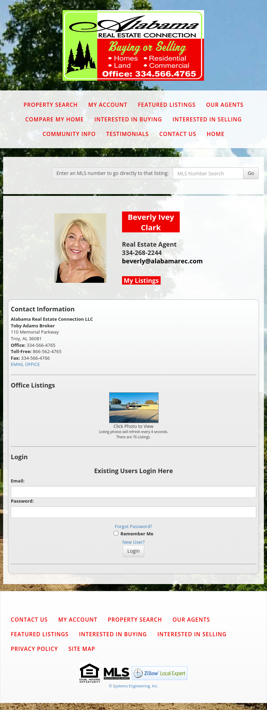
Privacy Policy (34, 649)
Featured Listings (166, 105)
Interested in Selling (207, 119)
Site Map (81, 649)
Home (216, 134)
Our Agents (225, 105)
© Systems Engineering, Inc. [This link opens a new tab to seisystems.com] (133, 685)
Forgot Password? (133, 526)
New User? (133, 542)
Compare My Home (54, 119)
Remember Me (133, 533)
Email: (18, 481)
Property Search (50, 105)
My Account (108, 105)
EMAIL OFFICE (25, 364)
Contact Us (177, 134)
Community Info (69, 134)
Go (251, 173)
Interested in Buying (128, 119)
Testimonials (127, 134)
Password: (22, 501)
